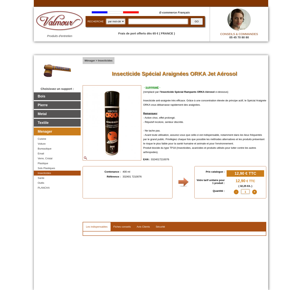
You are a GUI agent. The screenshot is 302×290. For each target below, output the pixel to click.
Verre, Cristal (45, 158)
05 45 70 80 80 (239, 37)
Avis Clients (143, 226)
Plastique (43, 163)
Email (41, 153)
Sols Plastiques (46, 168)
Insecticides (44, 173)
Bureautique (44, 148)
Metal (42, 114)
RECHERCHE (96, 21)
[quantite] (245, 191)
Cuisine (42, 138)
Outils (41, 182)
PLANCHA (44, 187)
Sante (41, 178)
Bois (41, 96)
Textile (43, 123)
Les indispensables (97, 226)
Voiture (42, 143)
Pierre (43, 105)
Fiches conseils (122, 226)
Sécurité (160, 226)
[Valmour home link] (60, 21)
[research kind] (115, 21)
